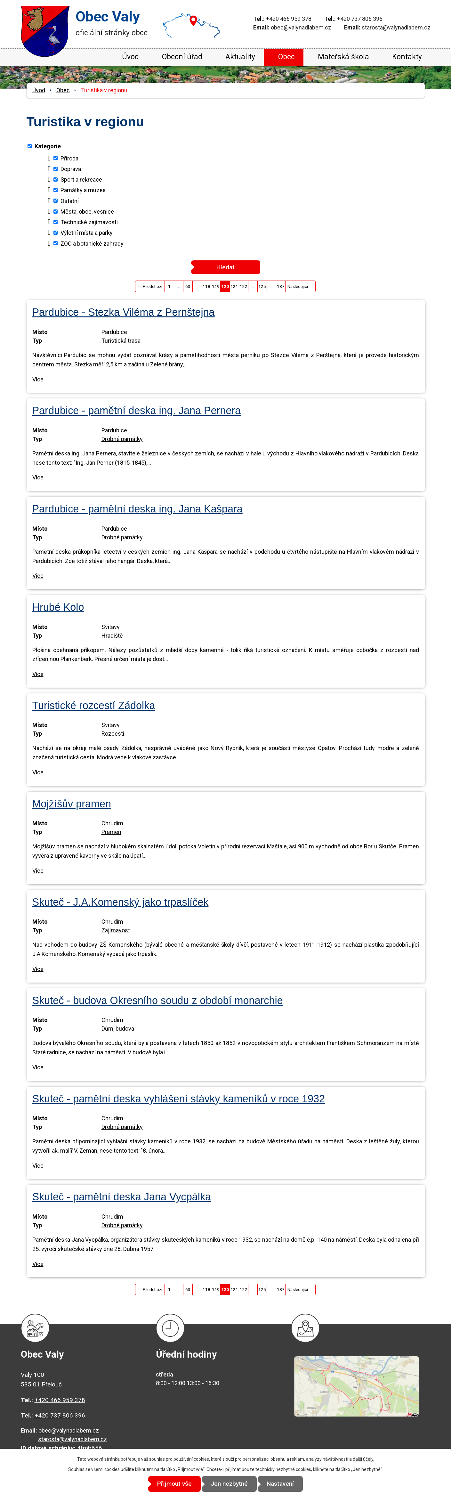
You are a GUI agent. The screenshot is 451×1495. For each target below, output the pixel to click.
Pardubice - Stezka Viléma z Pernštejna (123, 312)
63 (187, 286)
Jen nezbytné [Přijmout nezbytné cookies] (229, 1484)
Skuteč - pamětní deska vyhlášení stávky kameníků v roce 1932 (178, 1099)
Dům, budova (117, 1028)
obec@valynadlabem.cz (301, 27)
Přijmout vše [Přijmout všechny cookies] (171, 1484)
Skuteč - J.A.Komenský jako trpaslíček (120, 902)
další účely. (363, 1459)
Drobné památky (122, 439)
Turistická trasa (121, 340)
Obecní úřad (182, 57)
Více (38, 379)
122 (243, 286)
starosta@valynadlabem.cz (396, 27)
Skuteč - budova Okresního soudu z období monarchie (157, 1000)
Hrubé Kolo (58, 607)
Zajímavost (115, 930)
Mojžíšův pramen (71, 804)
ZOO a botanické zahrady (92, 243)
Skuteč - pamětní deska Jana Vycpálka (121, 1197)
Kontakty (407, 57)
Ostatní (69, 200)
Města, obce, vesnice (87, 211)
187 (281, 286)
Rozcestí (112, 733)
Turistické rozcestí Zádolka (93, 705)
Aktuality (240, 57)
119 (216, 286)
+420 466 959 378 (288, 18)
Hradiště (112, 635)
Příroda (69, 158)
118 (206, 286)
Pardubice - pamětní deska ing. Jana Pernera (136, 410)
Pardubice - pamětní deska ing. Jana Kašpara (137, 509)
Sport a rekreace (81, 179)
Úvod (130, 57)
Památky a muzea (83, 190)
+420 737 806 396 (360, 18)
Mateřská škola (343, 57)
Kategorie (48, 146)
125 (262, 286)
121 (234, 286)
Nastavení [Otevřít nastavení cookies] (283, 1484)
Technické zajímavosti (89, 222)
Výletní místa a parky (86, 232)
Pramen (111, 832)
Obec (286, 57)
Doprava (70, 169)
